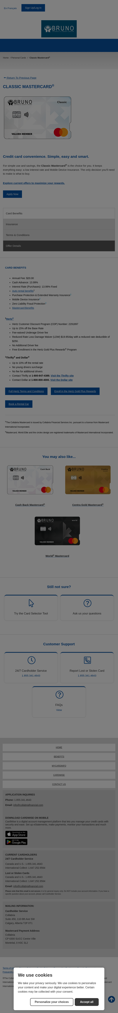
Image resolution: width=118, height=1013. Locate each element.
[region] (59, 989)
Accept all (87, 1001)
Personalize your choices (52, 1001)
